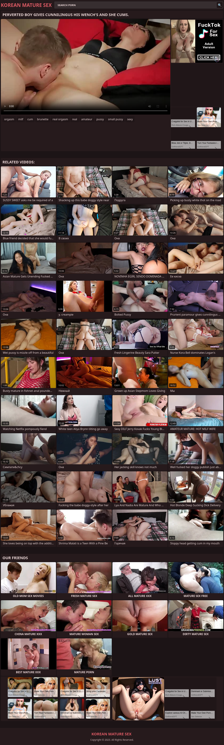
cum (30, 119)
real (74, 119)
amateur (86, 119)
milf (20, 119)
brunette (42, 119)
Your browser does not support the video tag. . (85, 67)
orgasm (9, 119)
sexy (130, 119)
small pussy (115, 119)
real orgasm (60, 119)
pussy (100, 119)
